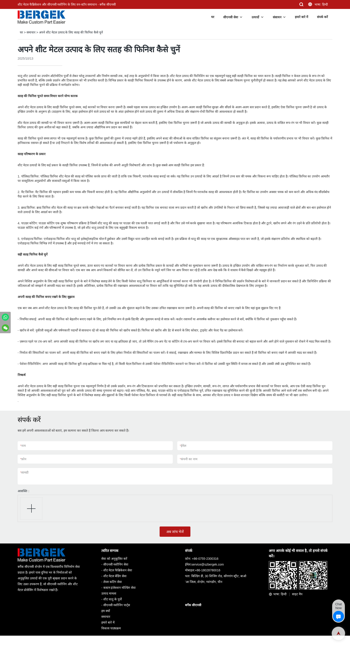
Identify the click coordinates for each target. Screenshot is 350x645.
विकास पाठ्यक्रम (111, 628)
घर (212, 17)
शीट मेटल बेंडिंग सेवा (115, 576)
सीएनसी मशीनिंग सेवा (116, 564)
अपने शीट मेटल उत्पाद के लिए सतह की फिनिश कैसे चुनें (71, 32)
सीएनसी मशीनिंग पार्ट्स (116, 605)
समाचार (31, 32)
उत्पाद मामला (108, 593)
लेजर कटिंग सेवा (112, 582)
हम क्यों (105, 611)
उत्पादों (255, 17)
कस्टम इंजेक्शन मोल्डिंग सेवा (119, 587)
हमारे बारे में (301, 17)
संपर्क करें (322, 17)
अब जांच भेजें (175, 532)
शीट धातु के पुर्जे (112, 599)
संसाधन (277, 17)
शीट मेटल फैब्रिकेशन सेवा (117, 570)
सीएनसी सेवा (230, 17)
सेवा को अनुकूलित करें (114, 558)
